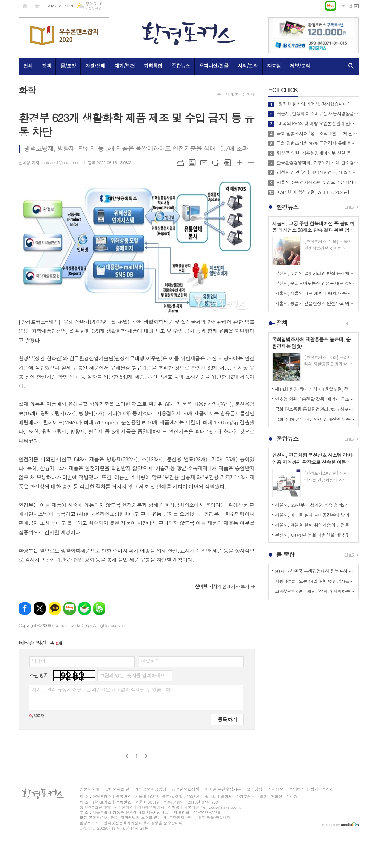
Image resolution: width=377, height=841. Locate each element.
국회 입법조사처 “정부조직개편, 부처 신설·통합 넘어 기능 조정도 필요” (318, 133)
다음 (146, 756)
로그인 (346, 5)
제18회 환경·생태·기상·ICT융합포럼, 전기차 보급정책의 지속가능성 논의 (315, 389)
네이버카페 (84, 608)
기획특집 (153, 65)
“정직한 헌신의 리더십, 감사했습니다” (313, 104)
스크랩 (227, 162)
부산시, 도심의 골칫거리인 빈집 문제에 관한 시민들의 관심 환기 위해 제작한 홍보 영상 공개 (315, 273)
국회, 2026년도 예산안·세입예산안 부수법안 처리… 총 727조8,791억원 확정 (315, 419)
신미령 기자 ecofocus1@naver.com (50, 162)
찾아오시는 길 (117, 789)
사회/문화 (248, 65)
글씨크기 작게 (251, 162)
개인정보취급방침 (150, 789)
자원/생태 (95, 65)
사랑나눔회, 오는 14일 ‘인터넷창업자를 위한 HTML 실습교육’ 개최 (315, 581)
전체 (28, 65)
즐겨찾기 (37, 6)
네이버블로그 (69, 608)
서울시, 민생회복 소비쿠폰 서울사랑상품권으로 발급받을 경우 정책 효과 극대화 (318, 114)
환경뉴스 (287, 207)
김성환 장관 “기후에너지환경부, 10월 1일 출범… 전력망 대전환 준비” (318, 172)
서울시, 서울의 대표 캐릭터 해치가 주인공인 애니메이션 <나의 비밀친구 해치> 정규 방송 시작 (315, 293)
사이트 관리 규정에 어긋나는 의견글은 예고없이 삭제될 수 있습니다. (102, 689)
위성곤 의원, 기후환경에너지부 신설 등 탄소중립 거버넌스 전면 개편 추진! (318, 153)
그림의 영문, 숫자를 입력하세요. (133, 675)
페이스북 (25, 608)
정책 (46, 65)
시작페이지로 (25, 6)
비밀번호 (150, 661)
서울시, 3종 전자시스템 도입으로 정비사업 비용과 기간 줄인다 (318, 182)
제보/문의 (300, 65)
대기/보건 (124, 65)
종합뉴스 (181, 65)
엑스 (40, 608)
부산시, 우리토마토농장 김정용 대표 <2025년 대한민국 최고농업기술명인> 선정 (315, 283)
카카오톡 (55, 608)
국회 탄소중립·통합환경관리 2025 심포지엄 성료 (315, 409)
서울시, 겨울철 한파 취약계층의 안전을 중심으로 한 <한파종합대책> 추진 (315, 525)
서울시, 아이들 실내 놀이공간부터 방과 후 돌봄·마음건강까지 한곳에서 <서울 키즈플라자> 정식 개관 (315, 515)
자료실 (274, 65)
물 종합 (285, 554)
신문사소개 (89, 789)
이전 (127, 756)
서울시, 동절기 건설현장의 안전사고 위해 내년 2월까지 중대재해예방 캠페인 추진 (315, 303)
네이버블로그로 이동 (330, 6)
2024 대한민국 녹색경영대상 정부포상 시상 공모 (315, 571)
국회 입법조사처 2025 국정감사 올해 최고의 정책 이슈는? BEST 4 (318, 143)
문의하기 (297, 789)
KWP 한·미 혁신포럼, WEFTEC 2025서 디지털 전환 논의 (318, 192)
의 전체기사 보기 (222, 586)
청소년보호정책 (185, 789)
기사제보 (275, 789)
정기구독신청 (322, 789)
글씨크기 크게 (239, 162)
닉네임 (38, 661)
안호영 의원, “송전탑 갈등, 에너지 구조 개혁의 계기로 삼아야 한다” (315, 399)
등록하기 (227, 719)
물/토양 (68, 65)
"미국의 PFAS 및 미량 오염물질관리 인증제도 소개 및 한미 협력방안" (318, 123)
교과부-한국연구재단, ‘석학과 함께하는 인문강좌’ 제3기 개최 (315, 591)
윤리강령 (254, 789)
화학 (250, 94)
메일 (203, 162)
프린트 (215, 162)
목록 (192, 162)
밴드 (99, 608)
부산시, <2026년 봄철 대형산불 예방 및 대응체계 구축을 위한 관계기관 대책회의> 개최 (315, 535)
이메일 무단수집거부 (223, 789)
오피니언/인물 (213, 65)
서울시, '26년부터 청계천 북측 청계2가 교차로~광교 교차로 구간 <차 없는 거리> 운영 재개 (315, 504)
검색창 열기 (349, 66)
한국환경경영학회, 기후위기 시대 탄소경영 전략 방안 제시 (318, 163)
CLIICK (283, 90)
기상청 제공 (93, 8)
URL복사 (180, 162)
